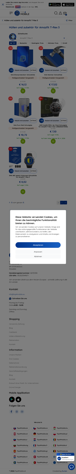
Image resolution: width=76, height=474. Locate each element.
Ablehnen (38, 256)
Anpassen (38, 252)
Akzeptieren (38, 245)
